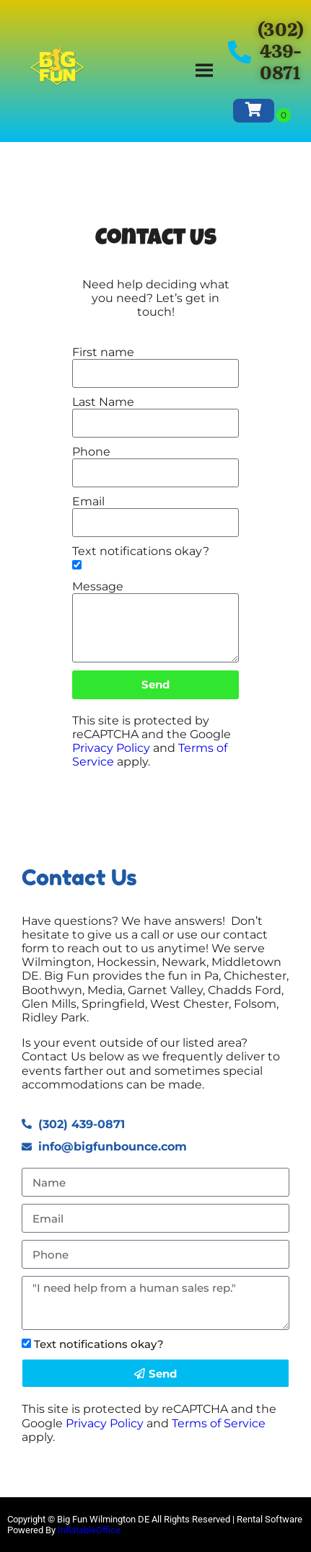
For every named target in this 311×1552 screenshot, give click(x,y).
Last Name (103, 402)
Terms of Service (219, 1423)
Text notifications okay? (140, 551)
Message (97, 586)
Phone (91, 451)
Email (88, 501)
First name (103, 352)
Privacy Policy (111, 748)
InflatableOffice (89, 1530)
